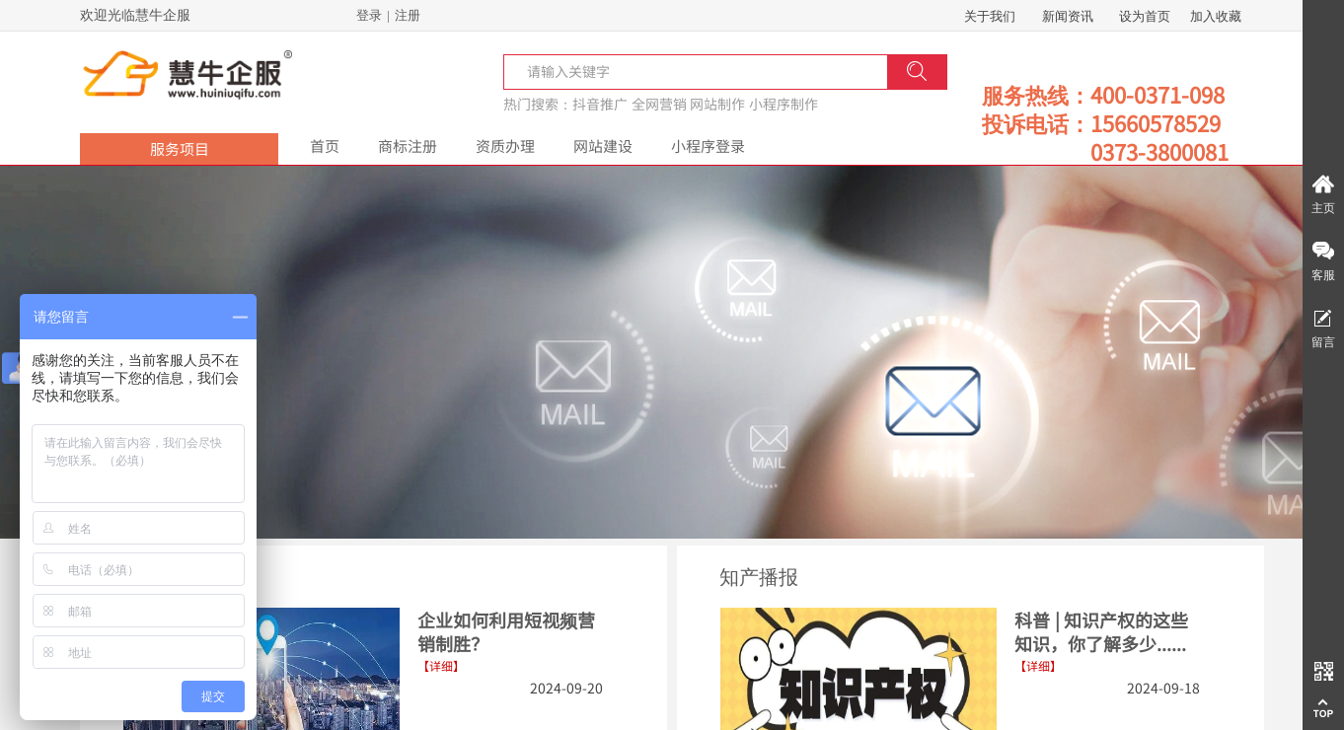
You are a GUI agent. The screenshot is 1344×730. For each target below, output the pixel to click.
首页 (324, 145)
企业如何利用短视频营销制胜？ (506, 631)
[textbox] (575, 71)
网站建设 (603, 145)
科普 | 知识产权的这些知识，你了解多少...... (1101, 631)
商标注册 (407, 145)
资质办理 (505, 145)
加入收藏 (1215, 16)
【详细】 (1038, 665)
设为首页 (1144, 16)
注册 (407, 15)
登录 (369, 15)
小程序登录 (708, 145)
